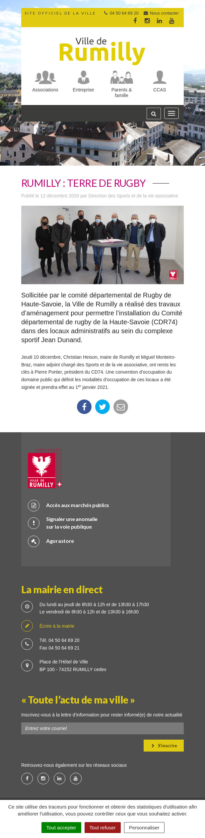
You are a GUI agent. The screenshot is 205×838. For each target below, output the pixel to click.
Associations (45, 89)
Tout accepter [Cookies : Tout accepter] (61, 827)
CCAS (159, 89)
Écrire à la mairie (47, 626)
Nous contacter (161, 13)
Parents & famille (121, 92)
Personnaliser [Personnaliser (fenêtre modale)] (144, 827)
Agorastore (51, 541)
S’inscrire (164, 745)
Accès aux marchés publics (68, 505)
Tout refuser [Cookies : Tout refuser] (103, 827)
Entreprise (83, 89)
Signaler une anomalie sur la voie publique (63, 523)
